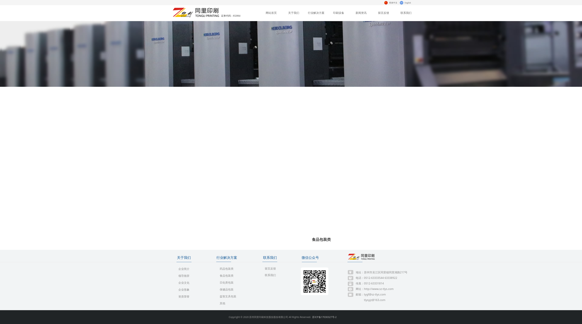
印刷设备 (338, 12)
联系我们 (406, 12)
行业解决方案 (316, 12)
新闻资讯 (361, 12)
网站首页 (271, 12)
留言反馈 (383, 12)
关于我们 (293, 12)
